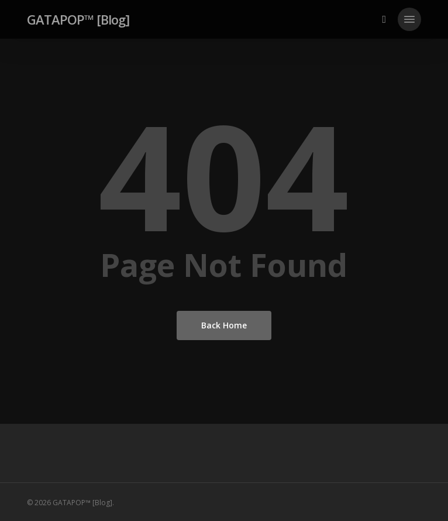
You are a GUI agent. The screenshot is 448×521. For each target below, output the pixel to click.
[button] (409, 19)
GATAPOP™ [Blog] (78, 19)
